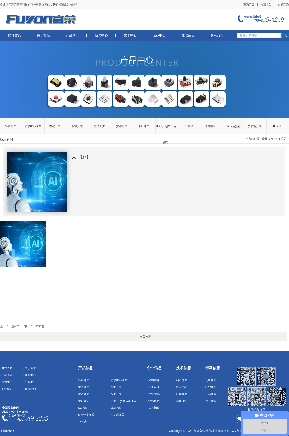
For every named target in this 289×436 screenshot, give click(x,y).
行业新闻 (210, 387)
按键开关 (121, 126)
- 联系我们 (29, 389)
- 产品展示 (6, 375)
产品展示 (72, 35)
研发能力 (181, 394)
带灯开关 (143, 126)
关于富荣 (43, 35)
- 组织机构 (153, 401)
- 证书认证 (153, 387)
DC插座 (188, 126)
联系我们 (216, 35)
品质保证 (181, 401)
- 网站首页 (6, 368)
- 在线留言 (6, 389)
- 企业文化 (153, 394)
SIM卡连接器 (232, 126)
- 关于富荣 (29, 368)
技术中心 (130, 35)
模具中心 (181, 387)
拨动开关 (55, 126)
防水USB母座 (33, 126)
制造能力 (181, 380)
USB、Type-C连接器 (166, 129)
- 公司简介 (153, 380)
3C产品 (39, 326)
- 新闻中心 (29, 375)
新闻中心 (101, 35)
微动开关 (99, 126)
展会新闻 (210, 401)
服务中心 (159, 35)
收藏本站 (266, 4)
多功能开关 (255, 126)
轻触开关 (10, 126)
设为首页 (248, 4)
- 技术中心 (6, 382)
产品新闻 (210, 394)
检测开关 (77, 126)
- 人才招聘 (153, 407)
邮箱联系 (283, 4)
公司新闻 (210, 380)
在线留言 (187, 35)
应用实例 (267, 138)
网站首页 (14, 35)
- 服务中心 (29, 382)
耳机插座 (210, 126)
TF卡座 (277, 126)
